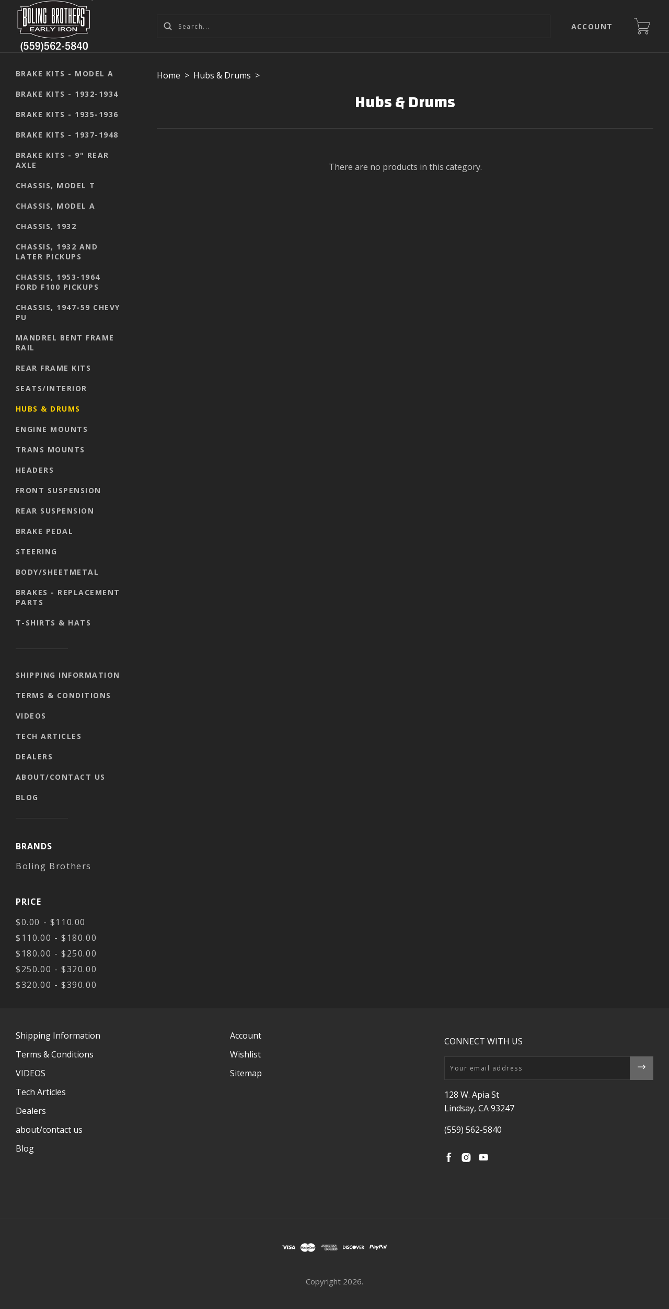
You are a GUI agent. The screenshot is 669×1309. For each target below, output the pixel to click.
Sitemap (246, 1073)
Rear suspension (55, 511)
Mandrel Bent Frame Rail (65, 342)
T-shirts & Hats (53, 623)
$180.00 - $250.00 (56, 953)
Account (592, 26)
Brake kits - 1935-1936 (67, 114)
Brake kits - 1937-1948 (67, 135)
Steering (36, 551)
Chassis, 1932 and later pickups (57, 251)
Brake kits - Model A (65, 73)
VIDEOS (31, 716)
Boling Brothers (53, 866)
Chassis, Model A (56, 206)
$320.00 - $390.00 (56, 985)
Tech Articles (49, 736)
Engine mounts (52, 429)
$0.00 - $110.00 (51, 922)
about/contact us (61, 777)
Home (168, 75)
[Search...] (353, 26)
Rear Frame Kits (53, 368)
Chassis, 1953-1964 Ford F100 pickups (58, 282)
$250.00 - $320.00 (56, 969)
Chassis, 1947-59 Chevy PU (68, 312)
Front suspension (58, 490)
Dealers (34, 756)
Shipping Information (68, 675)
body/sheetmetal (57, 572)
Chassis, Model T (56, 185)
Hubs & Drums (48, 409)
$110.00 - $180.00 (56, 937)
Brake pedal (45, 531)
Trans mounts (50, 449)
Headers (35, 470)
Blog (27, 797)
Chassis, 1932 (46, 226)
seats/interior (51, 388)
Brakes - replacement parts (68, 597)
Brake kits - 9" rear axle (62, 160)
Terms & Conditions (63, 695)
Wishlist (245, 1054)
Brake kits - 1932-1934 (67, 94)
